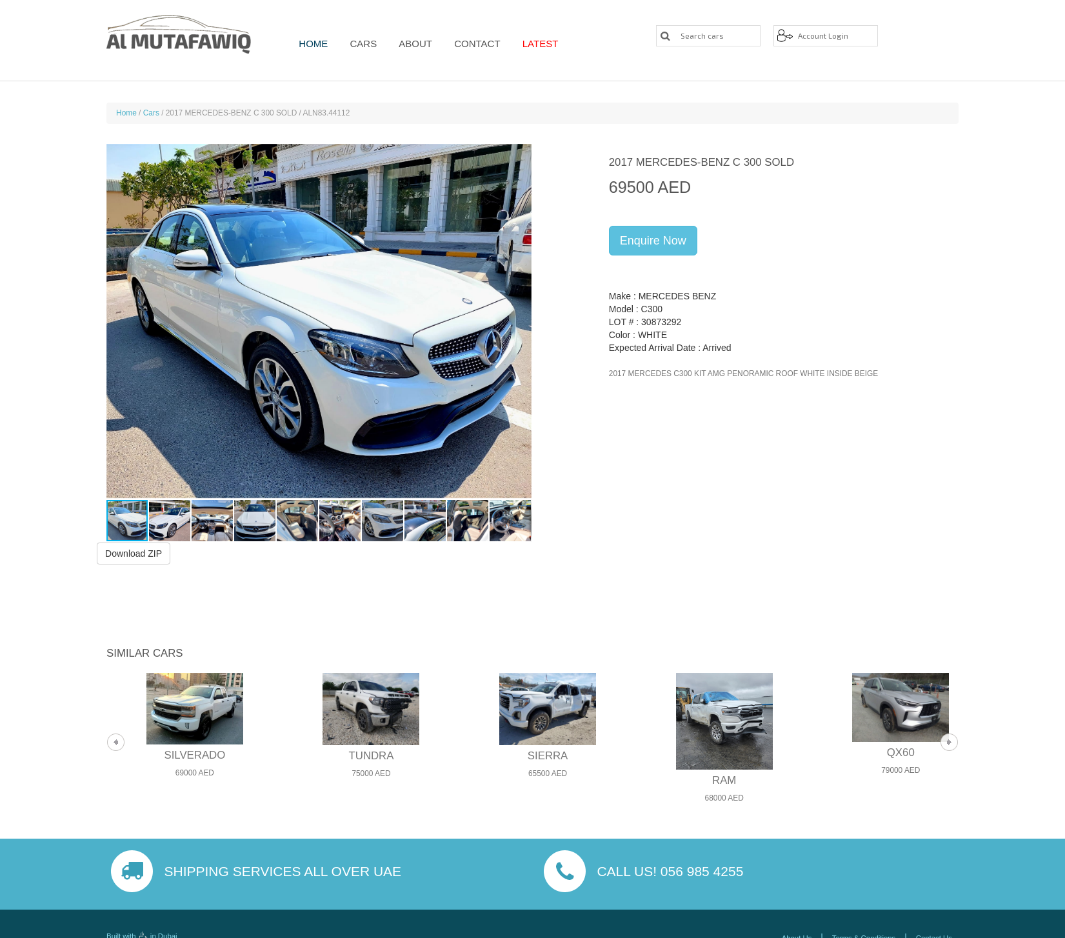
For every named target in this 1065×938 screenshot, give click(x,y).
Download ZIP (133, 553)
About (410, 43)
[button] (520, 321)
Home (313, 43)
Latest (530, 43)
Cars (360, 43)
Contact (469, 43)
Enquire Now (653, 240)
